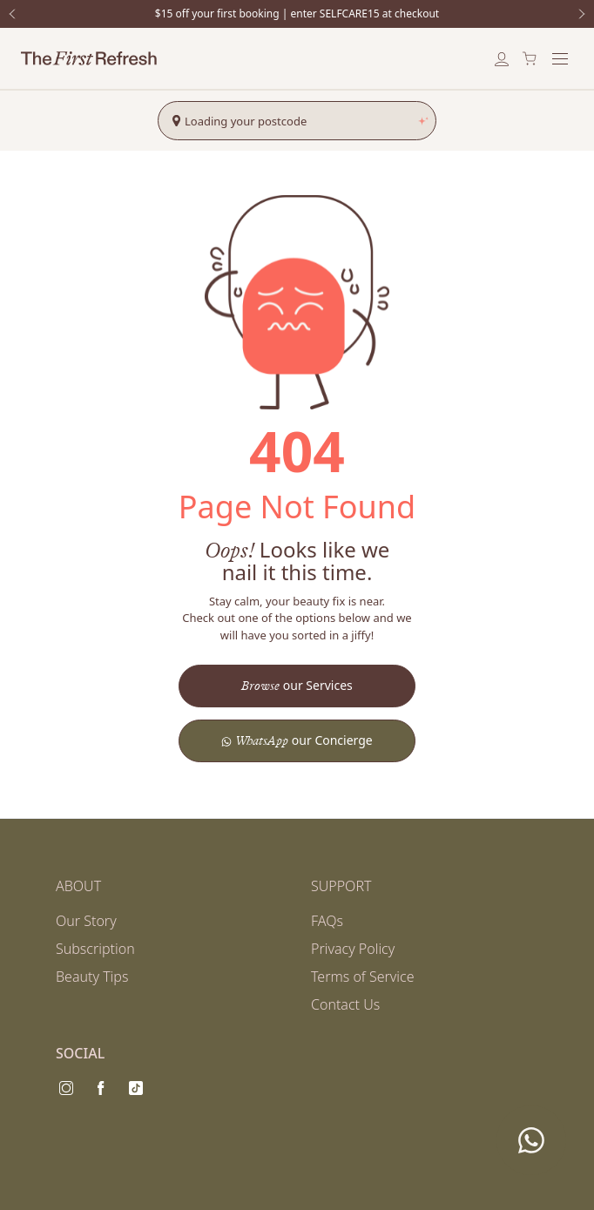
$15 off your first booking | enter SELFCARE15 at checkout (297, 14)
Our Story (86, 920)
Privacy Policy (353, 948)
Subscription (95, 948)
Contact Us (345, 1004)
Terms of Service (363, 976)
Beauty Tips (92, 976)
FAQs (327, 920)
